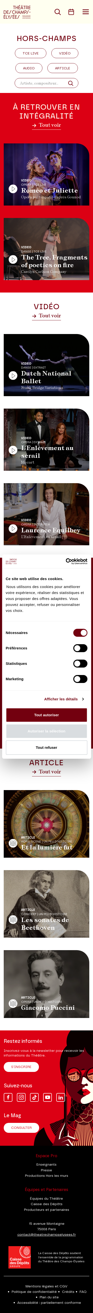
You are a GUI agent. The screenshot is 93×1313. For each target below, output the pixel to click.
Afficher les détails (61, 699)
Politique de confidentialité (34, 1292)
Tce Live (31, 53)
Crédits (68, 1292)
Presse (46, 1170)
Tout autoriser (46, 715)
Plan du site (49, 1297)
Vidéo (65, 53)
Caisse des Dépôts (46, 1204)
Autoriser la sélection (46, 731)
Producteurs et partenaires (46, 1210)
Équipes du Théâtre (46, 1198)
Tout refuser (46, 747)
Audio (29, 68)
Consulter (21, 1128)
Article (62, 68)
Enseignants (46, 1164)
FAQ (83, 1292)
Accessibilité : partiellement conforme (49, 1303)
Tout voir (46, 125)
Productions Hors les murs (46, 1176)
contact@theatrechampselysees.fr (46, 1234)
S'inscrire (21, 1067)
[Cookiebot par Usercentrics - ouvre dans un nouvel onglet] (66, 561)
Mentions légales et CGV (46, 1286)
